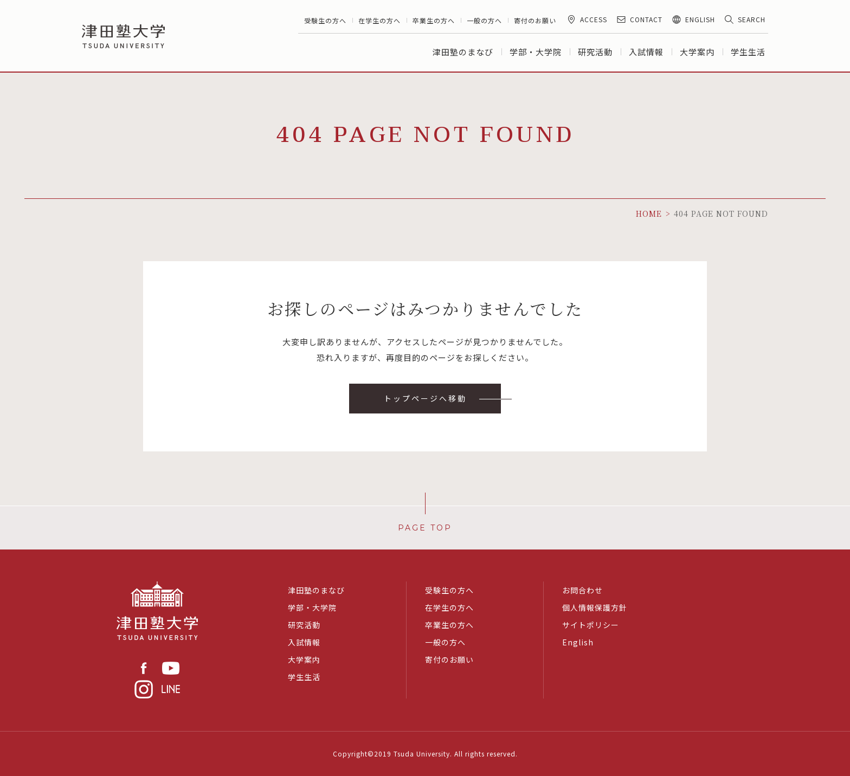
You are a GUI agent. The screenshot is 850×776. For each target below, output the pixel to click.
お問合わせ (582, 590)
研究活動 (595, 51)
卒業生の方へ (434, 20)
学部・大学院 (536, 51)
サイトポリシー (590, 624)
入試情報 (646, 51)
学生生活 (748, 51)
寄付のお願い (535, 20)
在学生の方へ (379, 20)
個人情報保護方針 (594, 607)
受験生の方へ (325, 20)
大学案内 (697, 51)
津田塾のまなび (463, 51)
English (578, 642)
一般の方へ (484, 20)
